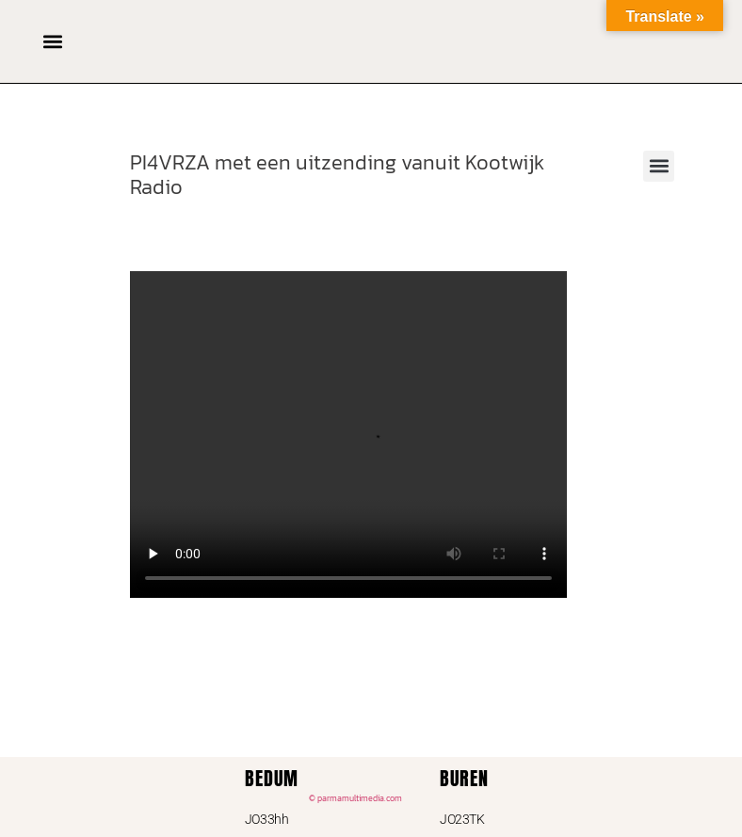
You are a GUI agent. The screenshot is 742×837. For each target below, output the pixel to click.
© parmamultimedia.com (355, 798)
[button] (52, 40)
